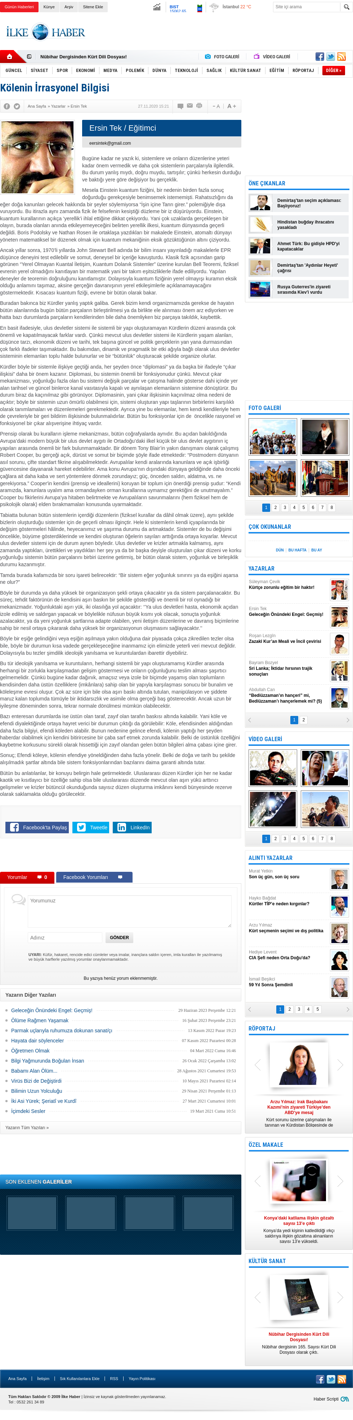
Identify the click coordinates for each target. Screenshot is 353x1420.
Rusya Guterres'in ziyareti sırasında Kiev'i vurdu (304, 289)
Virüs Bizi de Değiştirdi (36, 1081)
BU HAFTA (298, 550)
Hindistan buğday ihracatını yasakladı (305, 225)
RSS (114, 1378)
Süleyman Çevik (288, 584)
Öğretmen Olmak (30, 1051)
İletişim (43, 1378)
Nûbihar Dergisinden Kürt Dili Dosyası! (83, 56)
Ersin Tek (288, 611)
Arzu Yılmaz (288, 928)
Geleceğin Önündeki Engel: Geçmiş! (52, 1010)
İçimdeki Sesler (28, 1111)
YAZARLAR (261, 568)
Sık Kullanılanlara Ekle (79, 1378)
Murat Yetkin (288, 874)
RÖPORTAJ (262, 1028)
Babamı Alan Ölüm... (34, 1071)
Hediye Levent (288, 955)
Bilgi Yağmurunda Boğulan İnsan (47, 1061)
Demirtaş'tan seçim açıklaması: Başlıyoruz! (309, 203)
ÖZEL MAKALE (266, 1144)
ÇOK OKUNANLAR (270, 526)
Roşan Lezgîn (288, 638)
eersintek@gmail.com (110, 143)
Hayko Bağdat (288, 901)
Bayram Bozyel (288, 668)
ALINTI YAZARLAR (270, 858)
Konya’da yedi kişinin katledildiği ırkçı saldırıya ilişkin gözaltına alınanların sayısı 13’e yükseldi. (299, 1230)
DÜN (280, 550)
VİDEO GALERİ (265, 739)
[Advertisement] (120, 856)
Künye (49, 7)
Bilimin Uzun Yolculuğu (36, 1091)
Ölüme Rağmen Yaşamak (39, 1020)
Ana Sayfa (17, 1378)
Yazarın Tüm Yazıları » (27, 1127)
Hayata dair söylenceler (37, 1040)
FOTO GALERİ (265, 408)
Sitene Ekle (93, 7)
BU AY (316, 550)
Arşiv (68, 7)
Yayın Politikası (142, 1378)
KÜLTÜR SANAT (267, 1261)
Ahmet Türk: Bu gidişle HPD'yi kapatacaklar (308, 246)
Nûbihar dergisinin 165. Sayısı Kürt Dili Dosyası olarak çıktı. (299, 1343)
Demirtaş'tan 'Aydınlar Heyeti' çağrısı (307, 268)
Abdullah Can (288, 695)
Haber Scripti (326, 1399)
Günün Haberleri (19, 7)
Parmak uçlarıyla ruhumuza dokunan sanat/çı (61, 1030)
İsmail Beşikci (288, 982)
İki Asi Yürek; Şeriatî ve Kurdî (43, 1101)
